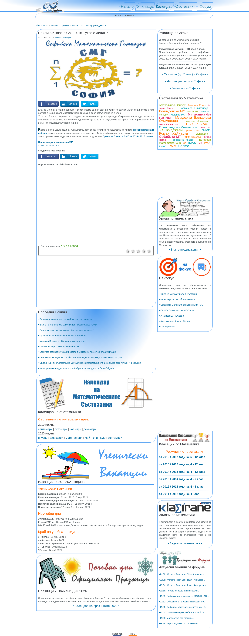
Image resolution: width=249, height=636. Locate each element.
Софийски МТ (170, 166)
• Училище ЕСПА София (171, 345)
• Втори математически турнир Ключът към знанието (65, 319)
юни (95, 437)
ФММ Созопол (192, 166)
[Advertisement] (96, 201)
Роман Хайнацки (173, 163)
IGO (184, 172)
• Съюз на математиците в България (178, 323)
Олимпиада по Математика (178, 156)
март (69, 437)
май (87, 437)
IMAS (192, 172)
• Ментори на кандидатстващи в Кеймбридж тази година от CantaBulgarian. (77, 368)
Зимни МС (204, 141)
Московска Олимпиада (197, 150)
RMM (172, 175)
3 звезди (138, 251)
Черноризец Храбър (183, 169)
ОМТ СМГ (205, 156)
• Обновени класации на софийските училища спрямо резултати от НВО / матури (80, 357)
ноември (75, 429)
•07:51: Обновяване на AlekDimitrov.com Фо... (182, 631)
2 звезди (133, 251)
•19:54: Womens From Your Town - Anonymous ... (183, 614)
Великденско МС (172, 140)
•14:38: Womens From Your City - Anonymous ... (183, 603)
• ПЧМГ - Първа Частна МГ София (177, 339)
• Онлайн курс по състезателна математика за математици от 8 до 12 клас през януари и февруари (89, 363)
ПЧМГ (206, 159)
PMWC (163, 175)
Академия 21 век (196, 134)
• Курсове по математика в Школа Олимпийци (62, 335)
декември (90, 429)
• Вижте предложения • (185, 279)
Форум (205, 6)
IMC (200, 172)
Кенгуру (163, 144)
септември (45, 429)
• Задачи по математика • (185, 572)
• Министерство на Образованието (177, 328)
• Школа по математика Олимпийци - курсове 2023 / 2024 (67, 324)
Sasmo (183, 175)
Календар (164, 6)
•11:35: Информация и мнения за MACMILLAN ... (184, 625)
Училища (145, 6)
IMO (207, 172)
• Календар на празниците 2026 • (96, 606)
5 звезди (149, 251)
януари (42, 437)
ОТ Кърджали (171, 159)
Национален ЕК (168, 153)
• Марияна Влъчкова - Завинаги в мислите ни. (62, 341)
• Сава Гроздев (167, 356)
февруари (56, 437)
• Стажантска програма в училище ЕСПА (59, 346)
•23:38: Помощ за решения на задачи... (179, 620)
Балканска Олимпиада (194, 137)
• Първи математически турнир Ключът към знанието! (66, 330)
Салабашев (202, 163)
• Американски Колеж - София (174, 350)
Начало (127, 6)
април (78, 437)
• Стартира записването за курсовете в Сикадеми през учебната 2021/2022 (77, 352)
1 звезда (127, 251)
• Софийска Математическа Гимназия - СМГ (182, 334)
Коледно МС (178, 144)
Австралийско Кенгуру (172, 134)
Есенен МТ (192, 141)
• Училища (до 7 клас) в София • (185, 86)
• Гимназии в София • (185, 100)
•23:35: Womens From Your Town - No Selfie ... (182, 609)
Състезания (185, 6)
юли (102, 437)
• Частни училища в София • (185, 93)
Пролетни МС (192, 159)
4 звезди (143, 251)
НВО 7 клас (197, 153)
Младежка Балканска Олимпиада (185, 148)
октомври (61, 429)
